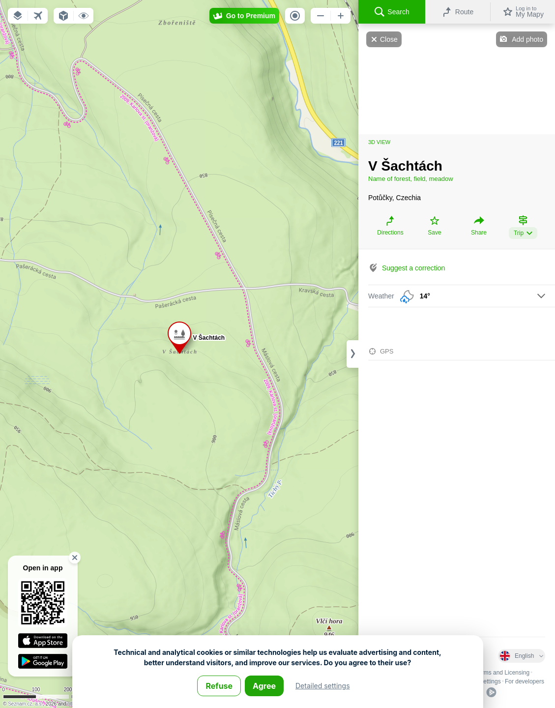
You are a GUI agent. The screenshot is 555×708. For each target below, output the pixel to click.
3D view (379, 142)
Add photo (527, 39)
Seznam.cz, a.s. (25, 704)
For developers (524, 681)
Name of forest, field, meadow (410, 178)
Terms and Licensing (502, 672)
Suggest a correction (413, 268)
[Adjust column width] (352, 354)
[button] (18, 16)
